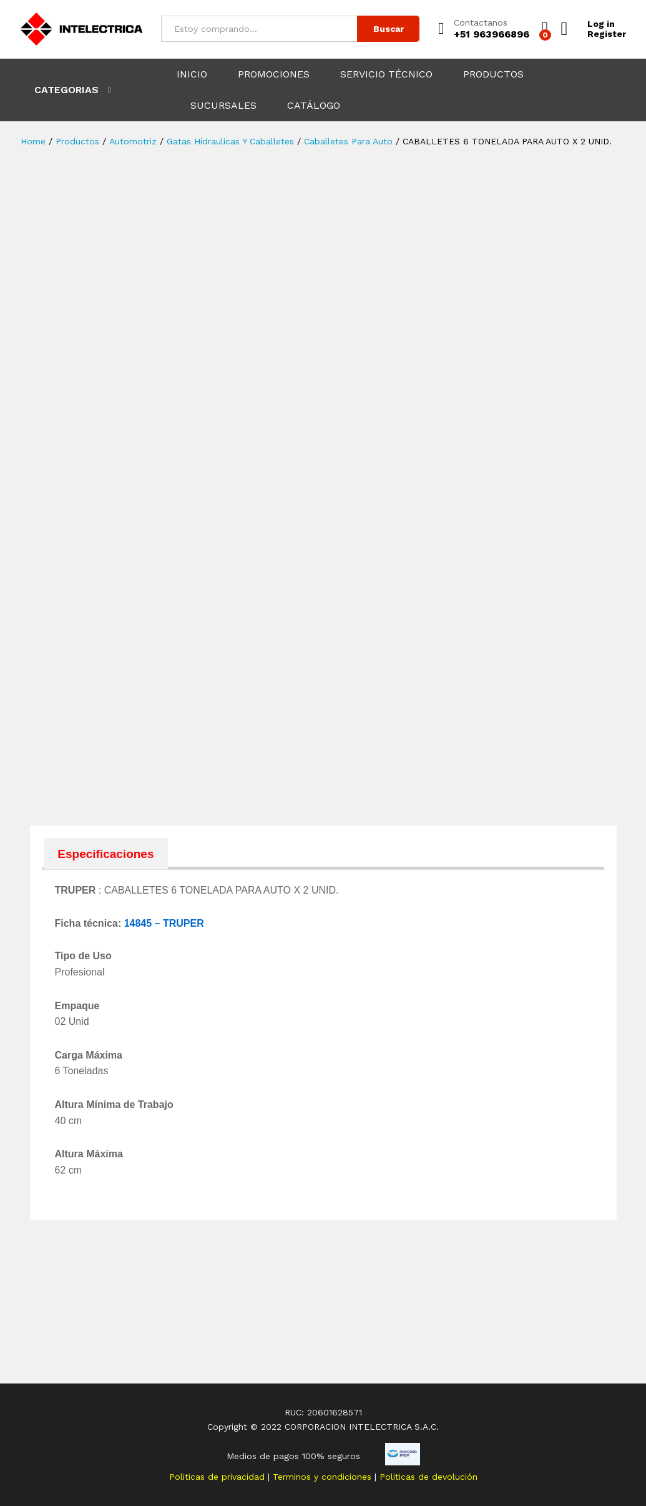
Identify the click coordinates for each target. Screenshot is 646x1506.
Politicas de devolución (428, 1477)
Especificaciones (105, 853)
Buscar (388, 29)
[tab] (106, 853)
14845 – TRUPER (164, 923)
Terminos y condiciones (323, 1477)
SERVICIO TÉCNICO (386, 74)
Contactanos (480, 22)
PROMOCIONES (274, 74)
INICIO (192, 74)
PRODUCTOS (493, 74)
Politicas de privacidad (218, 1477)
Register (606, 34)
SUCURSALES (223, 106)
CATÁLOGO (313, 106)
